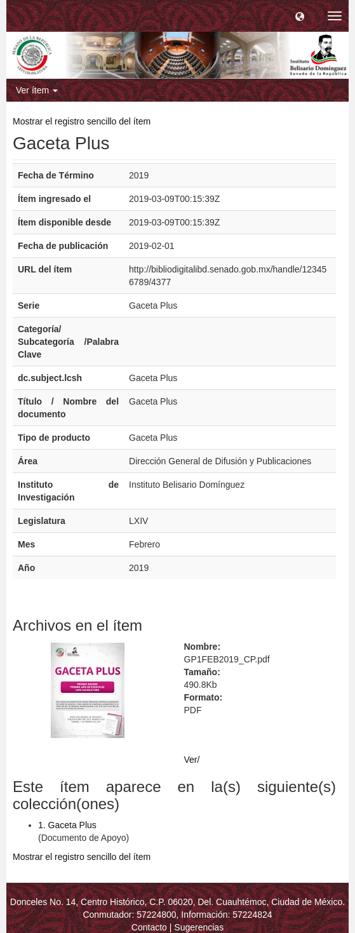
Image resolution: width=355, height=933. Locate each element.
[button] (299, 16)
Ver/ (192, 760)
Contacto (149, 927)
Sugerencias (199, 927)
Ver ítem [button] (37, 90)
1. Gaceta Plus (67, 825)
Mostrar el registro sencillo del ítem (82, 121)
